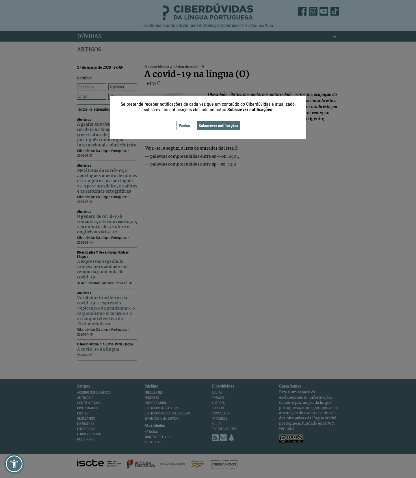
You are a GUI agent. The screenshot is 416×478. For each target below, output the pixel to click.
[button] (14, 463)
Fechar (184, 125)
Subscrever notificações (218, 125)
